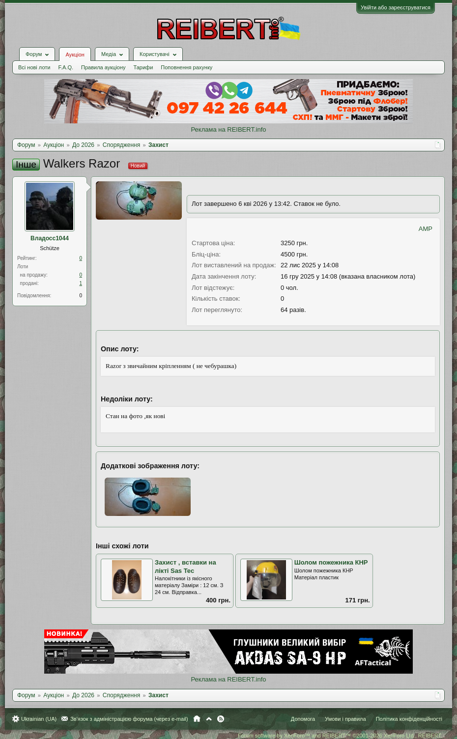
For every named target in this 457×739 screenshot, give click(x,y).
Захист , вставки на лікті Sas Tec (185, 566)
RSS (220, 718)
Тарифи (143, 67)
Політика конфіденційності (409, 719)
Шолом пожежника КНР (331, 562)
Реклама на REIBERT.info (228, 129)
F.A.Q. (65, 67)
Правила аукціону (103, 67)
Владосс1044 (49, 238)
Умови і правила (345, 719)
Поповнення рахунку (186, 67)
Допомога (303, 719)
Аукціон (74, 54)
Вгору (208, 718)
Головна (196, 718)
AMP (425, 228)
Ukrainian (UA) (39, 719)
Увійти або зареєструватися (395, 7)
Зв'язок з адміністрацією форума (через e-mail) (129, 719)
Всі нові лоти (34, 67)
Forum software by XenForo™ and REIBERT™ (340, 736)
